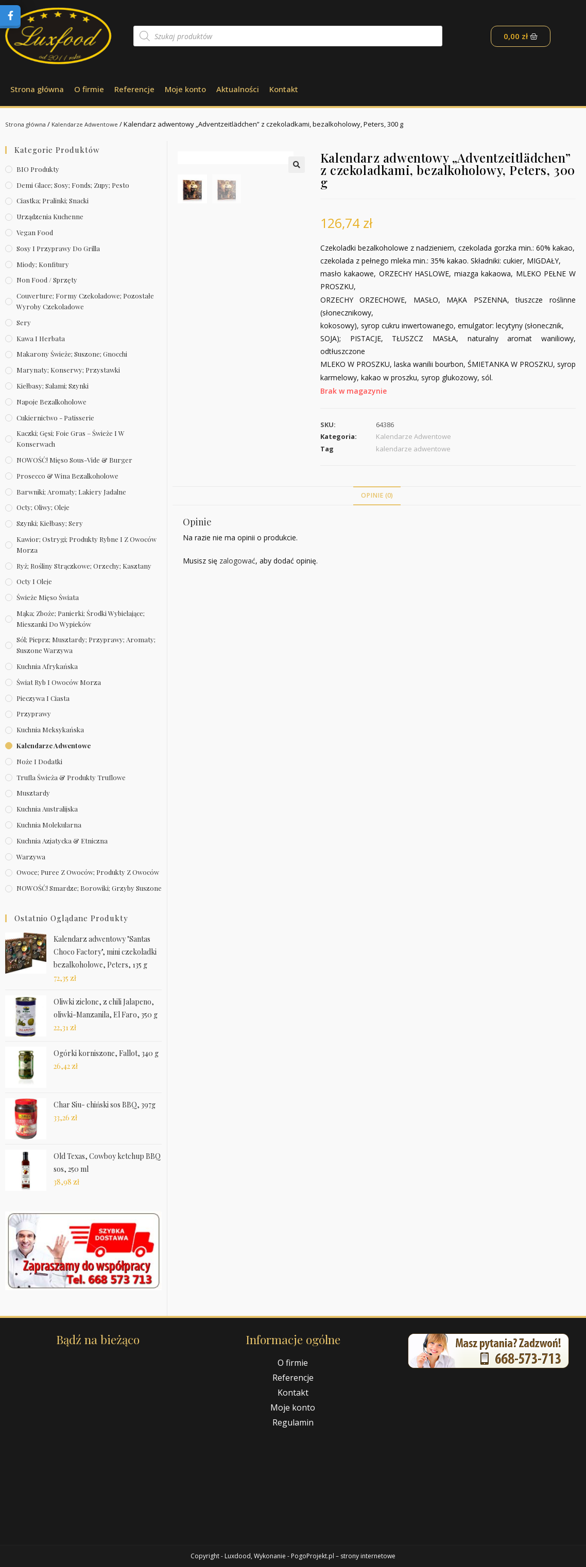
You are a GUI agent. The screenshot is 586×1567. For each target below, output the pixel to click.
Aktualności (237, 89)
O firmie (89, 89)
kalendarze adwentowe (413, 448)
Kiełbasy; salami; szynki (52, 385)
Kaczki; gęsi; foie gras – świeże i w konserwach (70, 438)
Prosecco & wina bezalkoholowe (67, 475)
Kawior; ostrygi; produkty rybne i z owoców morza (86, 544)
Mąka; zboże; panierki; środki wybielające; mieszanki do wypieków (80, 618)
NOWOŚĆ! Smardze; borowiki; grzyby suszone (89, 888)
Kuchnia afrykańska (47, 666)
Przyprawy (33, 713)
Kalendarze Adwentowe (93, 124)
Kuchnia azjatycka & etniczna (62, 840)
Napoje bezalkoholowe (51, 401)
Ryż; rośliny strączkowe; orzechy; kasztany (83, 565)
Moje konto (185, 89)
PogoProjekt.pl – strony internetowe (343, 1556)
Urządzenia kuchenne (49, 216)
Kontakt (283, 89)
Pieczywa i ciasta (43, 698)
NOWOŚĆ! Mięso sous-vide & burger (74, 459)
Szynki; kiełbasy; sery (49, 523)
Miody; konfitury (42, 264)
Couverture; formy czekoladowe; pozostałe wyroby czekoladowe (85, 301)
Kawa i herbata (40, 338)
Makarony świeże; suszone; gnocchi (71, 353)
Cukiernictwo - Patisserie (55, 417)
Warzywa (30, 856)
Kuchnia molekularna (48, 824)
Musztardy (33, 792)
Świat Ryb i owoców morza (58, 682)
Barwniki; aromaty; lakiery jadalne (71, 491)
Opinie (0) (377, 495)
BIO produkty (37, 169)
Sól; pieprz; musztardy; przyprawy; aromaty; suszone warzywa (86, 645)
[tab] (377, 496)
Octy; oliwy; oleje (43, 507)
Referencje (134, 89)
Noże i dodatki (39, 761)
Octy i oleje (34, 581)
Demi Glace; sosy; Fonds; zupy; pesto (72, 185)
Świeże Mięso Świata (47, 597)
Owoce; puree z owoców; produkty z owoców (87, 872)
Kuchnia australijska (47, 808)
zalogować (237, 561)
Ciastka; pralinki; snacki (52, 200)
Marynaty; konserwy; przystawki (68, 369)
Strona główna (37, 89)
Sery (23, 322)
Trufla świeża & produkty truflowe (71, 777)
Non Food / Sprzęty (46, 279)
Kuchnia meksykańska (50, 729)
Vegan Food (34, 232)
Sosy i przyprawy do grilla (58, 248)
